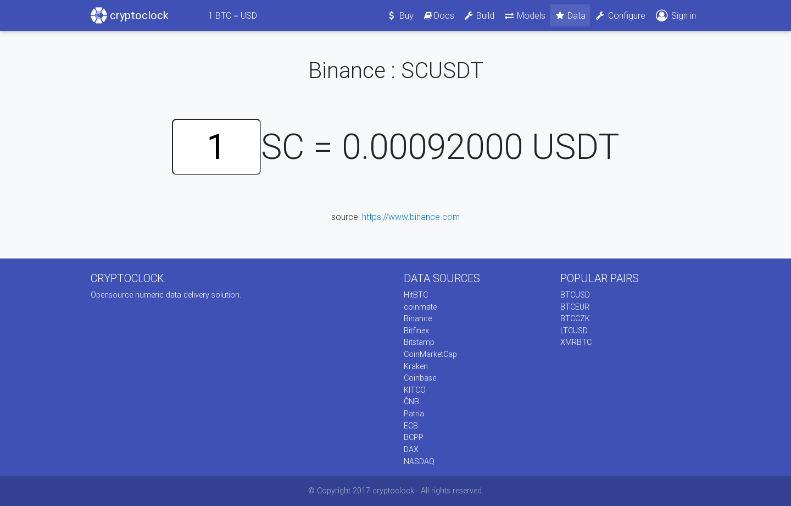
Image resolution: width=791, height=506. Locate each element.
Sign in (675, 15)
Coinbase (420, 378)
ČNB (411, 401)
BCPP (414, 437)
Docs (438, 15)
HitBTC (416, 295)
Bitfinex (416, 331)
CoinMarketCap (430, 354)
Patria (414, 414)
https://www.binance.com (411, 216)
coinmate (420, 307)
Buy (400, 15)
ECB (411, 426)
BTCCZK (575, 318)
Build (479, 15)
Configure (619, 15)
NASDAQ (419, 461)
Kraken (416, 366)
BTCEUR (574, 307)
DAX (411, 449)
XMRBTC (576, 342)
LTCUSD (574, 331)
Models (524, 15)
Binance (418, 318)
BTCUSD (575, 295)
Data (570, 15)
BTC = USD (232, 15)
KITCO (415, 390)
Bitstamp (419, 342)
